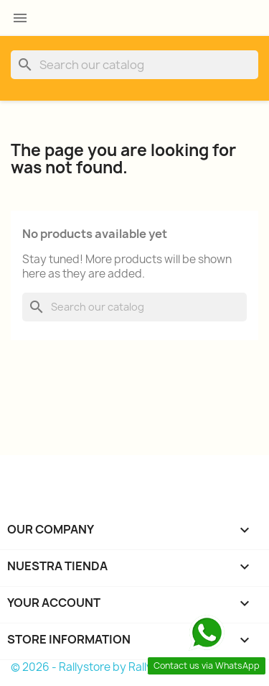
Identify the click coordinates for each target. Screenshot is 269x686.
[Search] (134, 64)
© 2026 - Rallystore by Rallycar (90, 666)
